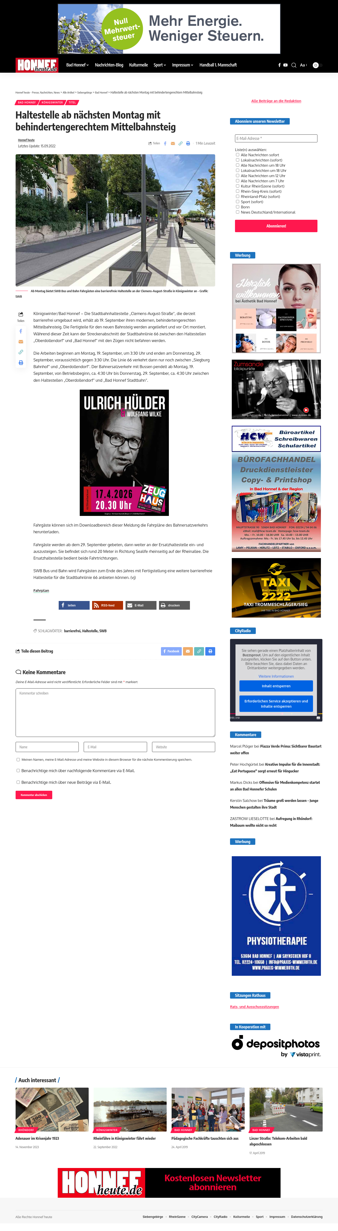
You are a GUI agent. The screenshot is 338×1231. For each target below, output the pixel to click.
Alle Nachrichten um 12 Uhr (262, 171)
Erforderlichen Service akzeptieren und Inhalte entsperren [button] (276, 698)
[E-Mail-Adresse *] (276, 135)
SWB (104, 633)
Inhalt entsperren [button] (276, 681)
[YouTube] (285, 65)
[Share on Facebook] (165, 146)
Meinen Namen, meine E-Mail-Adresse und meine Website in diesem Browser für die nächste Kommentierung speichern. (107, 770)
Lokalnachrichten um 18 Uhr (262, 166)
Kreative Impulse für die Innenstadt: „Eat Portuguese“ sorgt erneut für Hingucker (268, 766)
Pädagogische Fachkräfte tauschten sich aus (207, 1145)
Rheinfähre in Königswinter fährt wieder (127, 1145)
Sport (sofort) (250, 195)
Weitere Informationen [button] (276, 671)
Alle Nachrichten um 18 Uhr (262, 161)
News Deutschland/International (267, 205)
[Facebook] (279, 65)
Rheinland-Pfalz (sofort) (259, 191)
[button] (293, 65)
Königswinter (58, 103)
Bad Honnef (29, 103)
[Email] (172, 146)
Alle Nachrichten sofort (259, 151)
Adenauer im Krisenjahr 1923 (39, 1145)
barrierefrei (74, 633)
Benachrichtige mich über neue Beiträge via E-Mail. (66, 792)
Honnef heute (28, 142)
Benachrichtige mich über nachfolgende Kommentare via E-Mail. (78, 780)
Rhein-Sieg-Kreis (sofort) (260, 186)
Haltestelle (91, 633)
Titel (82, 103)
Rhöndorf (26, 1137)
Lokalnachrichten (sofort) (260, 156)
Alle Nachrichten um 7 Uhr (261, 176)
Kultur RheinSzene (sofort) (261, 181)
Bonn (243, 200)
